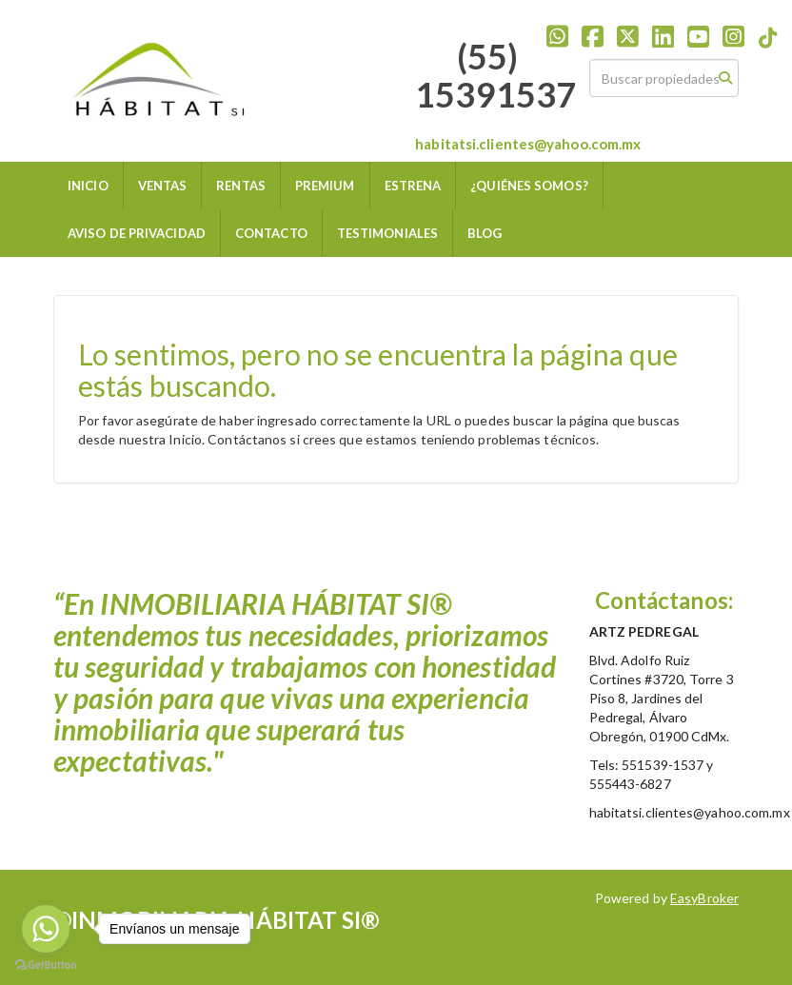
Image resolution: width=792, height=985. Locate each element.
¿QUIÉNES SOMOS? (529, 185)
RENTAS (241, 185)
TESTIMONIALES (387, 233)
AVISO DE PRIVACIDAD (137, 233)
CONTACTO (271, 233)
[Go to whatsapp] (45, 929)
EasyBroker (704, 898)
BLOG (484, 233)
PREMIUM (325, 185)
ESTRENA (413, 185)
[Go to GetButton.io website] (45, 965)
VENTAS (163, 185)
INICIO (88, 185)
